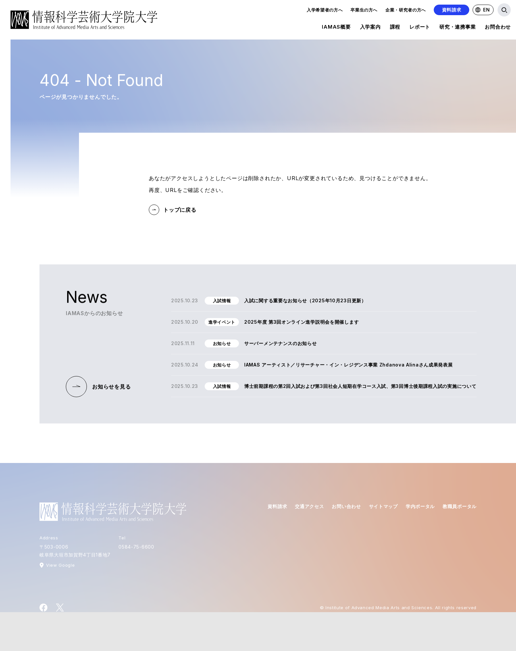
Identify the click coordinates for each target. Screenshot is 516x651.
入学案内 (370, 28)
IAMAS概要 (336, 28)
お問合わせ (498, 28)
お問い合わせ (346, 506)
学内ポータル (420, 506)
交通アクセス (309, 506)
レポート (419, 28)
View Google (60, 565)
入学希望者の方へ (325, 10)
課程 (395, 28)
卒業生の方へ (363, 10)
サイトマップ (383, 506)
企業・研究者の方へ (405, 10)
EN (482, 10)
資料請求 (451, 10)
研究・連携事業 (457, 28)
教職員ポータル (460, 506)
